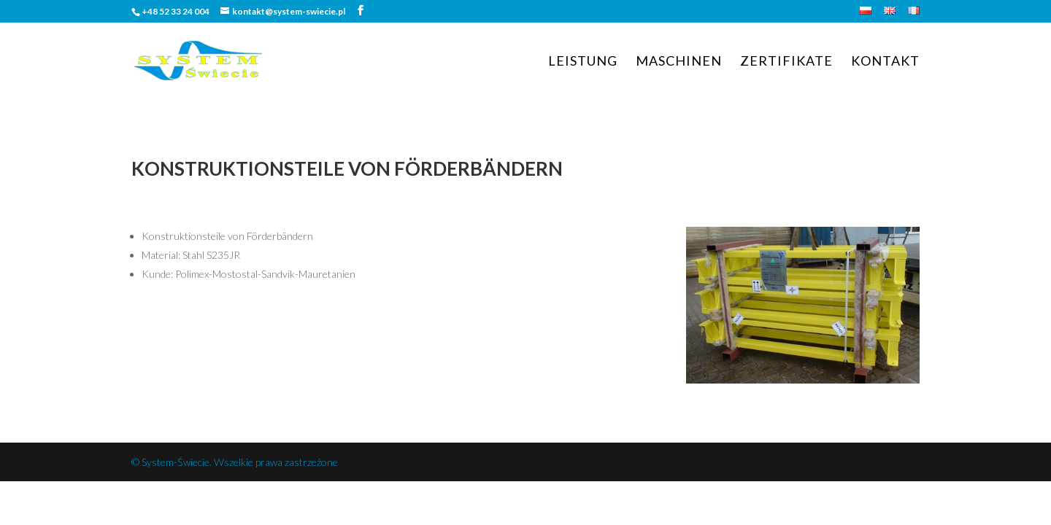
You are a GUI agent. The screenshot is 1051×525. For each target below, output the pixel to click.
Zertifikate (786, 62)
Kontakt (885, 62)
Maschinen (679, 62)
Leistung (582, 62)
